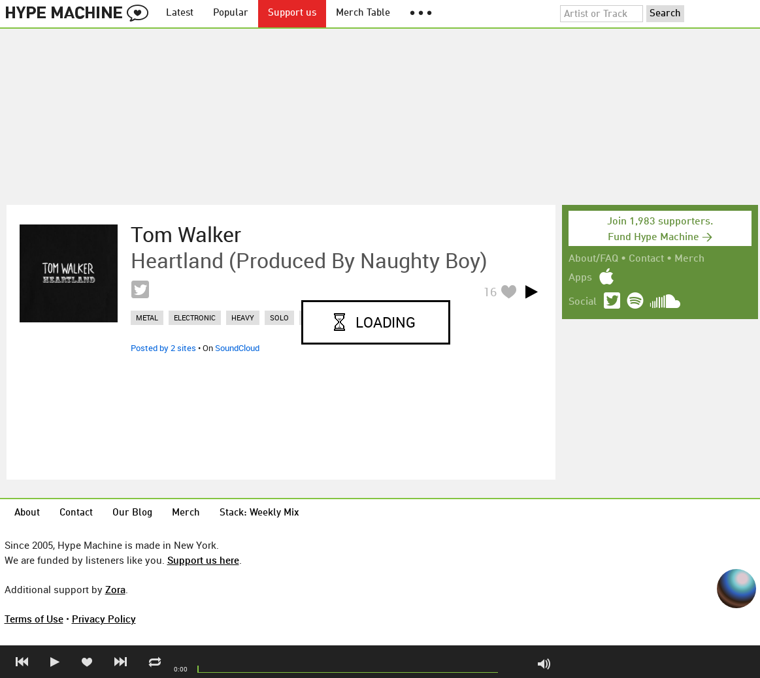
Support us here (203, 559)
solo (279, 317)
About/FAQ (593, 259)
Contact (646, 259)
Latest (179, 13)
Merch (689, 259)
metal (147, 317)
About (27, 513)
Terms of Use (34, 618)
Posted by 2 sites (163, 348)
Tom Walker (186, 234)
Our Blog (132, 513)
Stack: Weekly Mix (259, 513)
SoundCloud (237, 348)
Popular (230, 13)
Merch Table (363, 13)
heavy (242, 317)
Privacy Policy (104, 618)
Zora (115, 589)
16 (490, 292)
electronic (195, 317)
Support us (292, 13)
